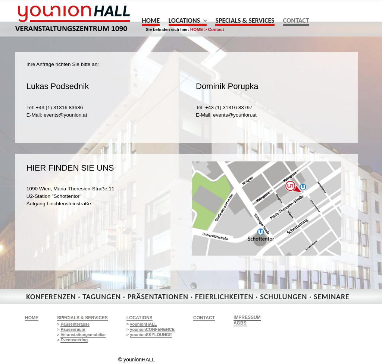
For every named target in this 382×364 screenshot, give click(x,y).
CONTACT (204, 317)
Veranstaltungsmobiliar (83, 334)
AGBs (240, 323)
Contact (296, 20)
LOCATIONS (139, 317)
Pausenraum (72, 329)
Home (151, 20)
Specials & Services (244, 20)
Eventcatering (74, 340)
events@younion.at (65, 115)
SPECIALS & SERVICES (82, 317)
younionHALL (143, 324)
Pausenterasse (75, 324)
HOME (31, 317)
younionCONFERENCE (152, 329)
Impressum (247, 317)
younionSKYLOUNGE (151, 334)
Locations (188, 20)
